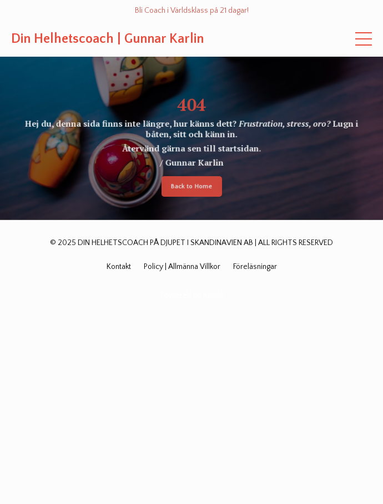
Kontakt (119, 266)
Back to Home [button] (191, 188)
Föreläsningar (255, 266)
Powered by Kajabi (191, 295)
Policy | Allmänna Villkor (182, 266)
